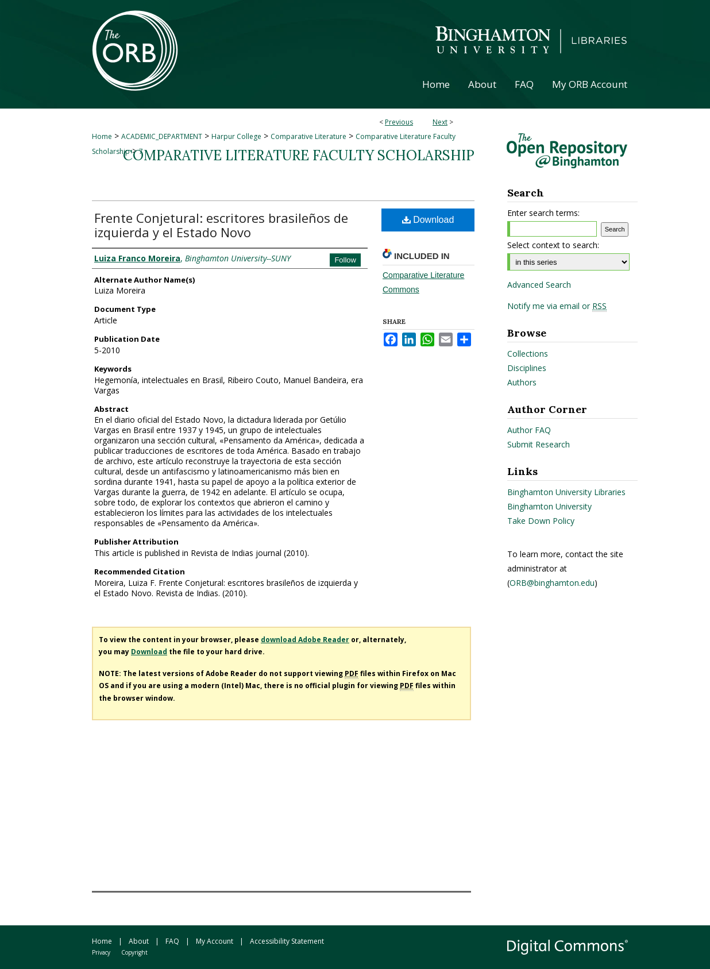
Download (428, 220)
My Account (214, 941)
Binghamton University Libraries (566, 492)
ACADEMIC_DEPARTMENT (161, 136)
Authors (522, 382)
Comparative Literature (308, 136)
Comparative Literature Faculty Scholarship (298, 155)
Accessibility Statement (287, 941)
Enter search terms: (543, 212)
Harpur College (236, 136)
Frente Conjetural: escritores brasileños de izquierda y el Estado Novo (221, 225)
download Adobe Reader (305, 639)
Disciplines (526, 367)
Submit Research (538, 444)
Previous (399, 122)
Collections (527, 353)
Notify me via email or (557, 306)
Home (102, 136)
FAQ (172, 941)
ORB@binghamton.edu (552, 582)
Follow (345, 260)
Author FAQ (529, 429)
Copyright (134, 952)
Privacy (101, 952)
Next (440, 122)
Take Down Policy (540, 520)
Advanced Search (539, 284)
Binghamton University (549, 506)
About (139, 941)
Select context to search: (553, 245)
